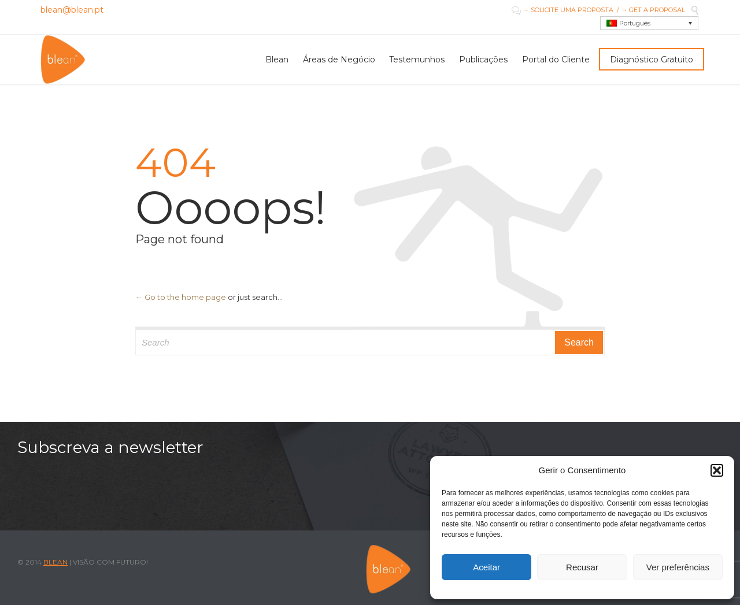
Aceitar (486, 567)
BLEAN (55, 562)
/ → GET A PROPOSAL (649, 10)
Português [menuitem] (634, 23)
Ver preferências (677, 567)
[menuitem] (649, 23)
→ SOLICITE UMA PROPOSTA (567, 10)
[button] (717, 470)
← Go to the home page (180, 297)
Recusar (582, 567)
